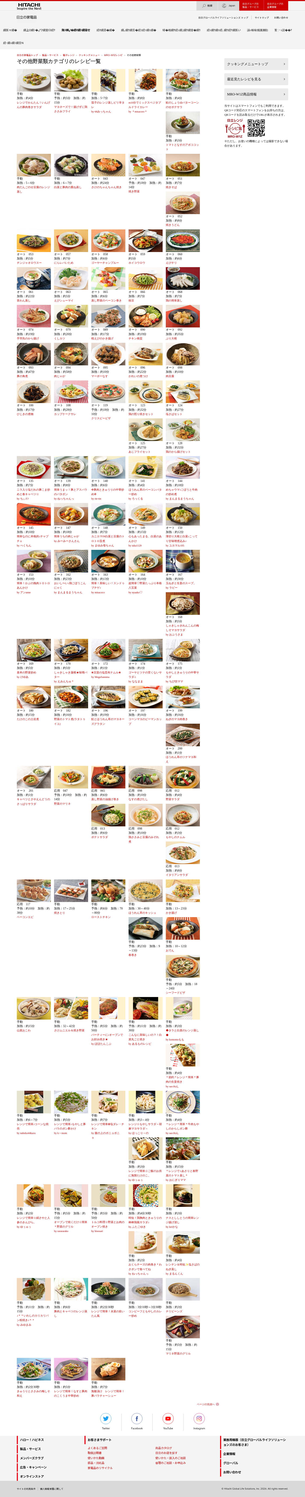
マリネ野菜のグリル (178, 1353)
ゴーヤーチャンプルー (105, 262)
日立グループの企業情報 (275, 5)
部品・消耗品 (96, 1463)
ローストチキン (101, 917)
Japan (228, 6)
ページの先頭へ (206, 1404)
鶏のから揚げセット (178, 451)
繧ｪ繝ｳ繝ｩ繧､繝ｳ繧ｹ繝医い (224, 30)
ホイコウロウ (137, 262)
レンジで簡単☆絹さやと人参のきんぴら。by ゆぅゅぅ (33, 1222)
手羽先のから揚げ (28, 338)
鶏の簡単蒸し (174, 300)
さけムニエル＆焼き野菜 (69, 1030)
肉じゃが (59, 376)
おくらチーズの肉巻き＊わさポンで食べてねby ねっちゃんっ (145, 1269)
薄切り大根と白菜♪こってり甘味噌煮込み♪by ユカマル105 (182, 541)
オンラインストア (32, 1476)
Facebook (137, 1421)
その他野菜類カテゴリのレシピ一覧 (59, 61)
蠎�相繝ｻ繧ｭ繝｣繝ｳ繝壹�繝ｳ (181, 30)
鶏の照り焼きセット (141, 414)
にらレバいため (63, 262)
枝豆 (131, 300)
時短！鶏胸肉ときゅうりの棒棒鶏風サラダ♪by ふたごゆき (145, 1222)
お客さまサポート (100, 1440)
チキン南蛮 (135, 338)
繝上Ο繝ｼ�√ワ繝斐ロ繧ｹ (39, 30)
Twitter (105, 1421)
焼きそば (171, 187)
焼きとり (59, 912)
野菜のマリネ (62, 803)
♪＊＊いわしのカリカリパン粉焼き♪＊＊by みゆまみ (33, 1320)
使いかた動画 (96, 1458)
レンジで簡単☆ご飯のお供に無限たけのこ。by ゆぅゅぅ (145, 1175)
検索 (207, 6)
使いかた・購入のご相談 (170, 1458)
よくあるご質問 (97, 1448)
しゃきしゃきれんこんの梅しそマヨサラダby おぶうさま (182, 630)
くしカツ (59, 338)
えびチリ (171, 262)
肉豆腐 (170, 376)
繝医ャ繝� (10, 30)
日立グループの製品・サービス (250, 5)
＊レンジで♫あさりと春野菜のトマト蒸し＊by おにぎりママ (182, 1175)
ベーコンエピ (25, 917)
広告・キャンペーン (33, 1467)
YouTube (168, 1421)
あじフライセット (140, 451)
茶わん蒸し (24, 300)
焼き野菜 (134, 191)
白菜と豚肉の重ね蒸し (68, 187)
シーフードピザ (175, 992)
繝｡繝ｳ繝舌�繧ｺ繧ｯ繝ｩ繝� (138, 30)
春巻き (133, 955)
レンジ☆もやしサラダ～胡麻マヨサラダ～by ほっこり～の (145, 1129)
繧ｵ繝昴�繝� (106, 30)
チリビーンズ (174, 1311)
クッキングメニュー (89, 55)
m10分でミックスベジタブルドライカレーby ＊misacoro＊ (145, 107)
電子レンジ (68, 55)
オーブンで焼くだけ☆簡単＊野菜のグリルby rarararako (70, 1227)
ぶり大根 (171, 338)
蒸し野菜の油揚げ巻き (105, 799)
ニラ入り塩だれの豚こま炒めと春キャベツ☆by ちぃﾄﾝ (33, 494)
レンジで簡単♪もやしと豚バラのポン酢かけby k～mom (70, 1129)
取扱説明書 (95, 1453)
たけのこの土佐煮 (28, 719)
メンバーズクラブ (32, 1458)
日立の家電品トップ (27, 55)
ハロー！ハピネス (32, 1440)
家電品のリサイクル (100, 1468)
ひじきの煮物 (25, 414)
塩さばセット (174, 414)
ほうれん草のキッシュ (142, 912)
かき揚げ (171, 912)
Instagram (199, 1421)
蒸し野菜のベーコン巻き (106, 300)
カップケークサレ (65, 414)
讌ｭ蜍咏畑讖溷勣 (257, 30)
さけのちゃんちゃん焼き (106, 187)
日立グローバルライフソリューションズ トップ (223, 17)
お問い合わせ (281, 17)
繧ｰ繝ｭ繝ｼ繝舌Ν (13, 43)
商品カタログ (163, 1448)
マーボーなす (99, 376)
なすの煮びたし (138, 799)
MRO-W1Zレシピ (113, 55)
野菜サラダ (173, 799)
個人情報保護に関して (51, 1488)
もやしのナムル (175, 837)
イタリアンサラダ (177, 874)
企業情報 (229, 1454)
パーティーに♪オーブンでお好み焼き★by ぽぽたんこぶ (107, 1039)
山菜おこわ (24, 1030)
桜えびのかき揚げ (102, 338)
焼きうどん (173, 224)
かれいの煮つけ (138, 376)
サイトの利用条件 (26, 1488)
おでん (170, 950)
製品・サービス (50, 55)
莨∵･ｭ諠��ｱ (283, 30)
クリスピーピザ (101, 418)
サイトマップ (262, 17)
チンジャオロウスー (29, 262)
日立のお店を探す (166, 1453)
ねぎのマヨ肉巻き (177, 719)
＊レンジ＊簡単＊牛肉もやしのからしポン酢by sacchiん (182, 1129)
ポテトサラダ (99, 837)
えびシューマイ (63, 300)
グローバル (230, 1463)
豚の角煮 (22, 376)
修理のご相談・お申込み (170, 1463)
